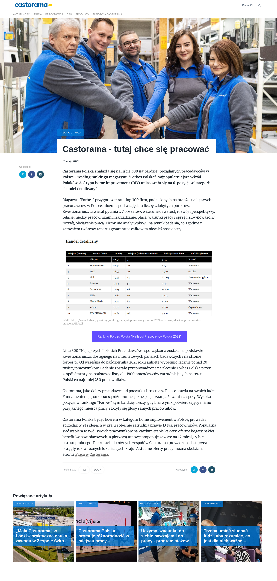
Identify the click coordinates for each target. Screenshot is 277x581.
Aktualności (22, 14)
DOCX (97, 469)
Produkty (82, 14)
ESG (69, 14)
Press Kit (247, 5)
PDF (84, 469)
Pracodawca (54, 14)
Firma (38, 14)
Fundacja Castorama (107, 14)
